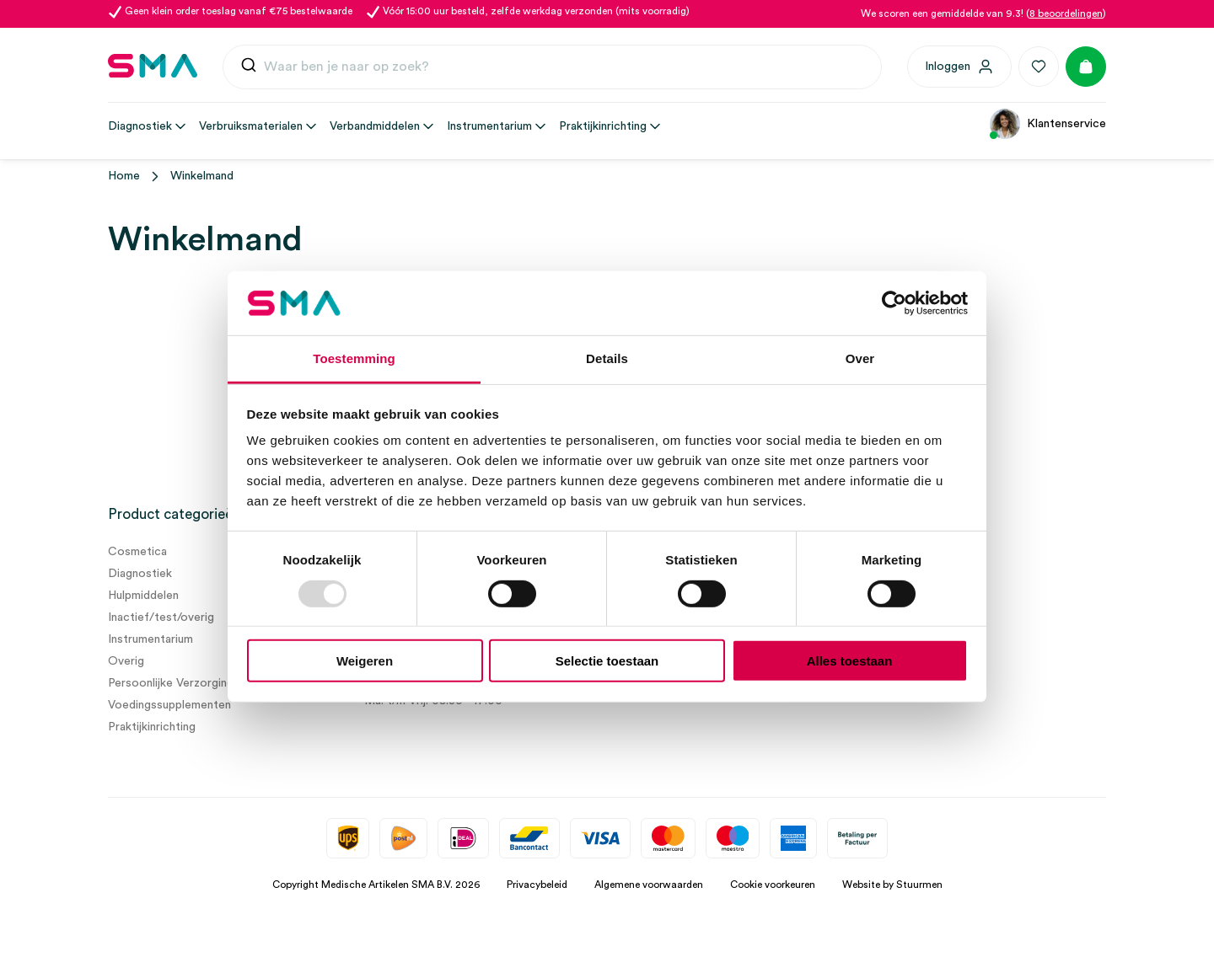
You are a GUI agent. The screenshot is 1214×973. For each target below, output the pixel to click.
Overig (126, 661)
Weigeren (364, 661)
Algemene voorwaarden (648, 884)
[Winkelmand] (1086, 66)
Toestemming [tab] (354, 358)
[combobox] (552, 67)
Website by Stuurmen (892, 884)
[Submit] (248, 68)
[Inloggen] (959, 66)
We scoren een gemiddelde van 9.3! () (983, 13)
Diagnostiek (140, 574)
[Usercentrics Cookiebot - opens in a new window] (894, 303)
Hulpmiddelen (143, 595)
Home (124, 176)
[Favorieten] (1038, 66)
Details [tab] (607, 358)
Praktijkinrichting (152, 727)
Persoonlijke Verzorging (171, 683)
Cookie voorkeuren (772, 884)
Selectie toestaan (607, 661)
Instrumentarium (150, 639)
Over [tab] (860, 358)
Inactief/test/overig (161, 617)
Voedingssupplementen (169, 705)
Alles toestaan (850, 661)
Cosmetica (137, 552)
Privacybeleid (537, 884)
